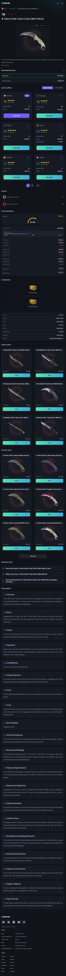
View (16, 375)
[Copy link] (60, 96)
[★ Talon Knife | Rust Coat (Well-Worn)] (33, 76)
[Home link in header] (5, 3)
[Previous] (24, 185)
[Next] (42, 185)
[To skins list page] (12, 9)
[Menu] (62, 3)
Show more (5, 65)
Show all (33, 556)
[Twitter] (3, 922)
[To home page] (4, 9)
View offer (16, 116)
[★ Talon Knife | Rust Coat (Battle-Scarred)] (33, 81)
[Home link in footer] (33, 917)
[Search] (58, 3)
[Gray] (33, 197)
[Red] (33, 204)
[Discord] (19, 922)
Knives (61, 315)
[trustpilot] (24, 922)
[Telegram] (9, 922)
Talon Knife (59, 318)
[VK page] (14, 922)
